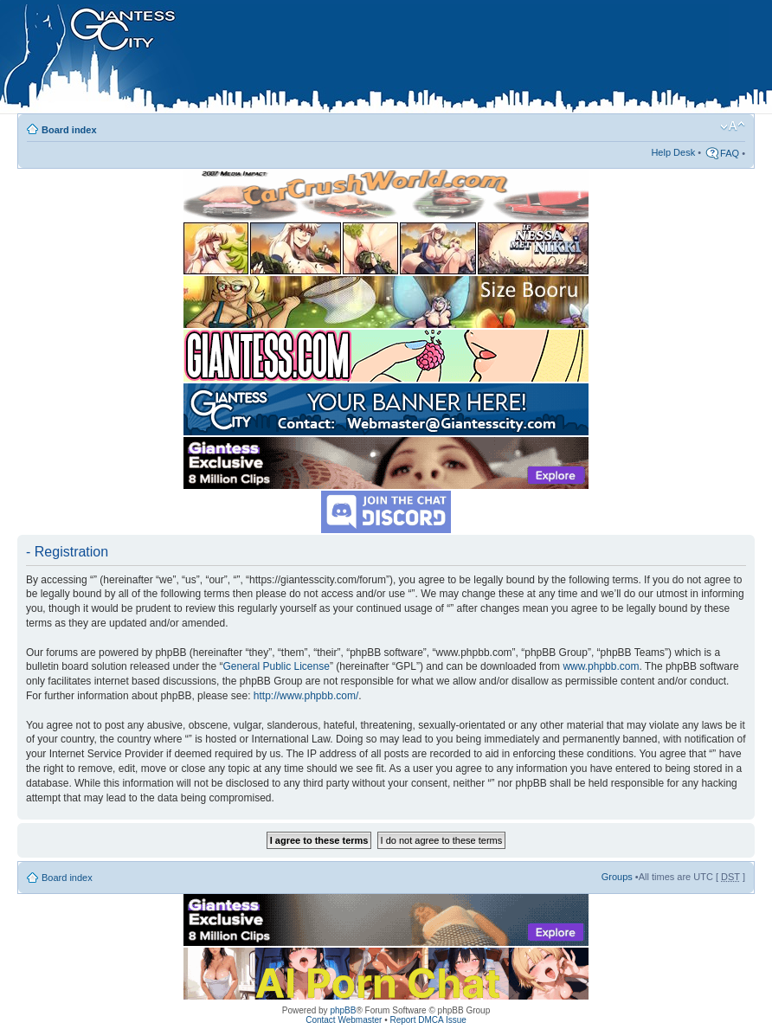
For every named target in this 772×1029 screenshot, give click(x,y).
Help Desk (673, 152)
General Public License (275, 666)
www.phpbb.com (601, 666)
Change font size (732, 126)
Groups (617, 876)
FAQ (729, 153)
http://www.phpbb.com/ (306, 696)
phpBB (343, 1010)
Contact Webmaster (344, 1020)
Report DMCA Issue (427, 1020)
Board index (69, 130)
